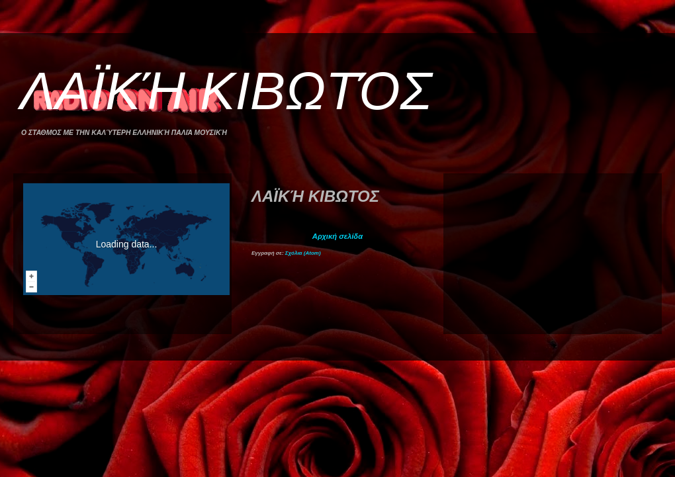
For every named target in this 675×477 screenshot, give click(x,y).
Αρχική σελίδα (337, 236)
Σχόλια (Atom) (303, 253)
